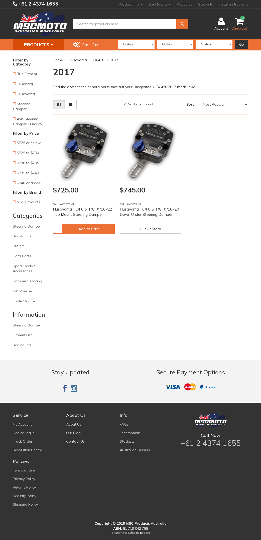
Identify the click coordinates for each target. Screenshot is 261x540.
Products (38, 44)
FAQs (124, 424)
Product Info (131, 4)
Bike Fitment (27, 74)
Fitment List (22, 335)
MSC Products (28, 202)
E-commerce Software (125, 532)
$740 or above (29, 183)
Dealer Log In (24, 433)
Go (241, 44)
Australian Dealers (135, 450)
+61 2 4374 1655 (37, 4)
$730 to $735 (28, 163)
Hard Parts (22, 256)
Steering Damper (22, 106)
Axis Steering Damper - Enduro (27, 121)
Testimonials (130, 433)
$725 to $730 (28, 153)
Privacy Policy (24, 479)
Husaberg (25, 84)
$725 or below (29, 143)
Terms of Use (24, 470)
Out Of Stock (150, 229)
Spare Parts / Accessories (24, 268)
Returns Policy (24, 487)
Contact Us (75, 441)
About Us (184, 4)
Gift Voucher (23, 291)
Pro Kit (18, 246)
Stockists (205, 4)
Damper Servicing (27, 281)
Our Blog (73, 433)
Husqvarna (26, 94)
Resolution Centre (27, 450)
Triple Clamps (24, 301)
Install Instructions (233, 4)
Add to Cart (89, 229)
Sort (190, 104)
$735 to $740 (28, 173)
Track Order (22, 441)
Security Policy (24, 496)
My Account (22, 424)
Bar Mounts (160, 4)
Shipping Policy (25, 504)
